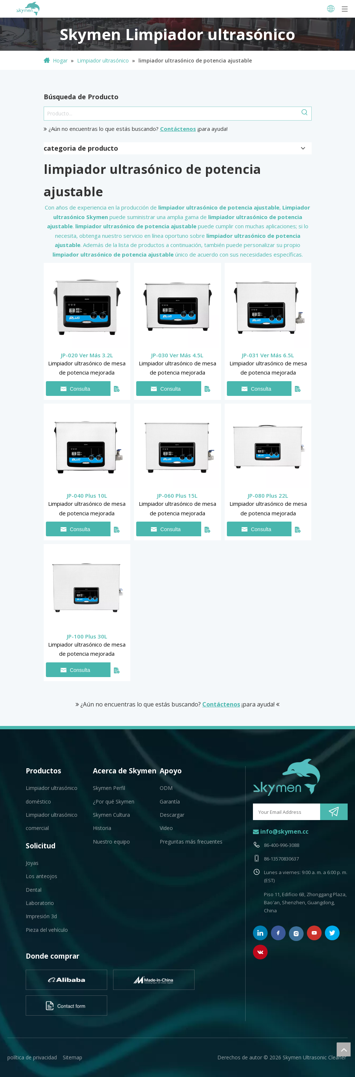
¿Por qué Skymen (113, 801)
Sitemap (72, 1057)
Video (166, 827)
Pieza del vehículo (47, 929)
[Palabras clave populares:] (304, 113)
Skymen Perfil (109, 787)
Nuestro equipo (111, 841)
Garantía (170, 801)
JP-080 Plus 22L (268, 495)
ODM (166, 787)
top (344, 1049)
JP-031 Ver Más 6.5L (268, 355)
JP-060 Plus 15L (177, 495)
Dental (33, 889)
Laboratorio (40, 902)
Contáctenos (178, 128)
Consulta (75, 389)
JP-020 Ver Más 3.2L (87, 355)
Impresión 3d (41, 916)
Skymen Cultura (111, 814)
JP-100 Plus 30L (87, 636)
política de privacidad (32, 1057)
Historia (102, 827)
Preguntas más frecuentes (191, 841)
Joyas (32, 862)
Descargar (172, 814)
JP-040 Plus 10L (87, 495)
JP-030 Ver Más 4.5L (177, 355)
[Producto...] (171, 113)
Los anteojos (41, 876)
